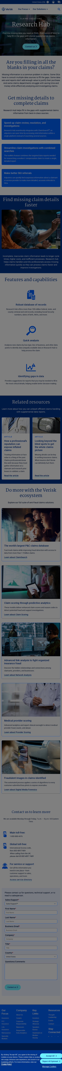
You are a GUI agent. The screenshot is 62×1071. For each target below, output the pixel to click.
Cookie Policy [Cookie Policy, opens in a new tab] (6, 1064)
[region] (31, 1060)
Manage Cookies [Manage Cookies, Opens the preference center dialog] (49, 1066)
